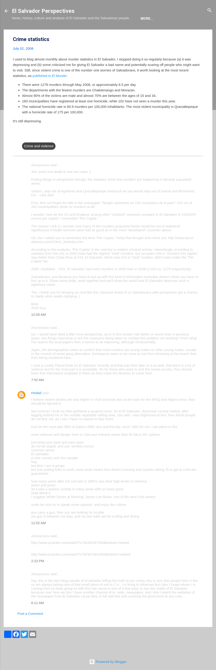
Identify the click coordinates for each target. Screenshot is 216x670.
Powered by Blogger (108, 662)
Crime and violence (38, 160)
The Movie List (108, 32)
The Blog (44, 32)
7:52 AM (37, 394)
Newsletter (142, 32)
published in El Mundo (49, 90)
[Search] (209, 10)
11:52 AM (38, 537)
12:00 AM (38, 328)
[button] (200, 53)
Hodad (36, 407)
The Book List (74, 32)
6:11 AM (37, 617)
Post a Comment (30, 627)
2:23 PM (37, 575)
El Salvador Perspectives (43, 11)
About (22, 32)
